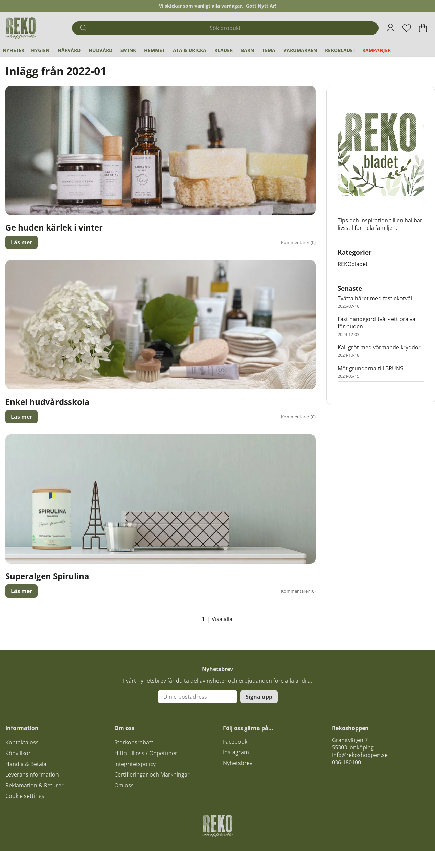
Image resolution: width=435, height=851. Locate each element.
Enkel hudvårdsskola (47, 401)
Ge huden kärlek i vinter (54, 227)
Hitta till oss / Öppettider (145, 753)
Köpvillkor (18, 753)
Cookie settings (24, 796)
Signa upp (259, 696)
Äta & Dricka (189, 50)
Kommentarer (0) (298, 242)
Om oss (124, 785)
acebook (236, 741)
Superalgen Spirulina (47, 576)
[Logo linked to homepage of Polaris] (20, 28)
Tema (268, 50)
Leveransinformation (32, 774)
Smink (128, 50)
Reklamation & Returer (34, 785)
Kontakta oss (22, 742)
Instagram (236, 752)
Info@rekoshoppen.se (360, 755)
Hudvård (100, 50)
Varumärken (300, 50)
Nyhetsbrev (237, 763)
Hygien (40, 50)
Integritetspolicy (135, 764)
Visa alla (222, 619)
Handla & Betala (25, 764)
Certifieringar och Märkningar (152, 774)
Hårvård (69, 50)
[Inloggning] (390, 28)
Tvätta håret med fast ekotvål (375, 298)
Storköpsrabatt (133, 742)
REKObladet (340, 50)
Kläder (223, 50)
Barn (247, 50)
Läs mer (21, 242)
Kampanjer (376, 50)
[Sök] (225, 28)
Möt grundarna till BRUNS (370, 368)
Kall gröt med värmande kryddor (379, 347)
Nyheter (13, 50)
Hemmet (154, 50)
